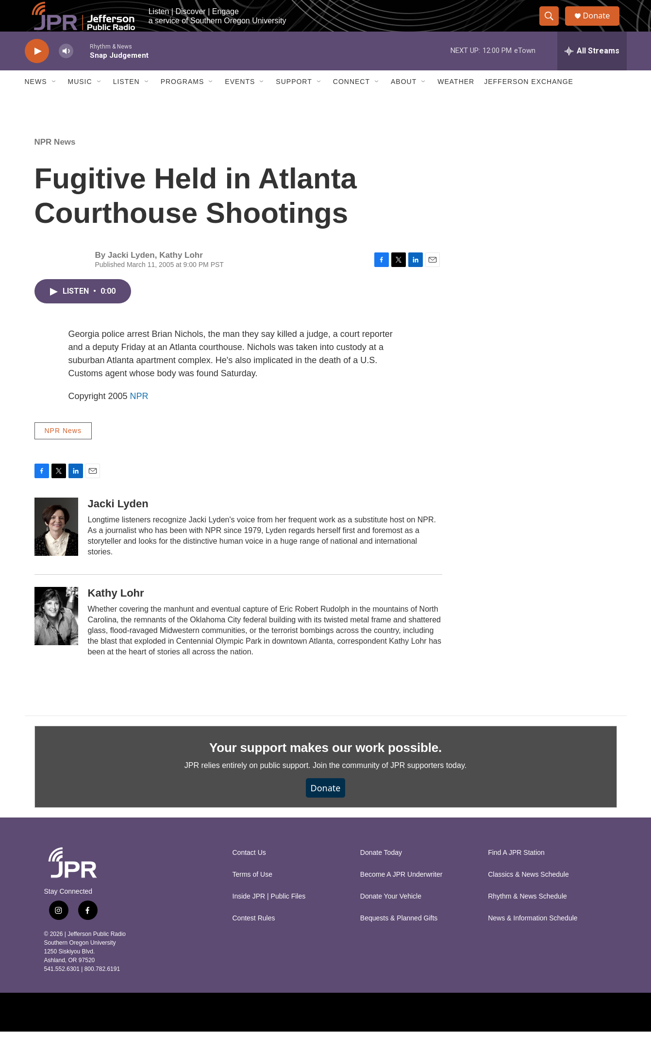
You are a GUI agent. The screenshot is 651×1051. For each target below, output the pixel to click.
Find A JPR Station (516, 872)
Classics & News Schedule (528, 894)
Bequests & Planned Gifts (399, 937)
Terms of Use (252, 894)
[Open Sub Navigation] (54, 101)
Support (294, 101)
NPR (139, 415)
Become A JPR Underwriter (401, 894)
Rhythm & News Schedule (527, 915)
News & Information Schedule (532, 937)
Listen (126, 101)
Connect (351, 101)
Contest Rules (254, 937)
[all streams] (592, 70)
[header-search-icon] (553, 25)
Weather (455, 101)
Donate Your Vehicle (390, 915)
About (404, 101)
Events (240, 101)
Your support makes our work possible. (325, 767)
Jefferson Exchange (528, 101)
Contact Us (249, 872)
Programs (182, 101)
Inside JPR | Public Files (269, 915)
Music (80, 101)
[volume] (66, 71)
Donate (602, 25)
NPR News (55, 161)
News (36, 101)
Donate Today (381, 872)
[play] (37, 70)
